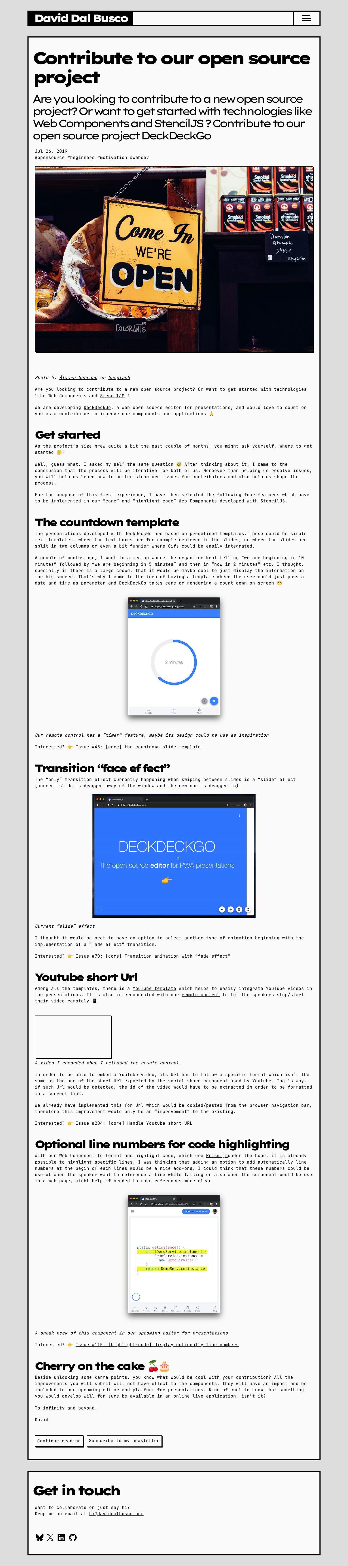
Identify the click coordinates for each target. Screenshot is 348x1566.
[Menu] (306, 18)
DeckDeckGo (97, 407)
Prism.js (217, 1155)
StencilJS (112, 396)
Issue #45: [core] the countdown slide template (138, 747)
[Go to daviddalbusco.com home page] (80, 18)
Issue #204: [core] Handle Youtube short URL (134, 1123)
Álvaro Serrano (78, 377)
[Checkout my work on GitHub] (73, 1538)
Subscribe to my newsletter (124, 1440)
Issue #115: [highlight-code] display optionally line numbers (157, 1345)
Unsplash (119, 377)
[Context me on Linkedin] (61, 1538)
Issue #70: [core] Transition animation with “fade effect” (153, 956)
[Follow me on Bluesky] (40, 1538)
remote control (201, 995)
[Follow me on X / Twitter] (50, 1538)
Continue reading (59, 1441)
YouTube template (154, 988)
